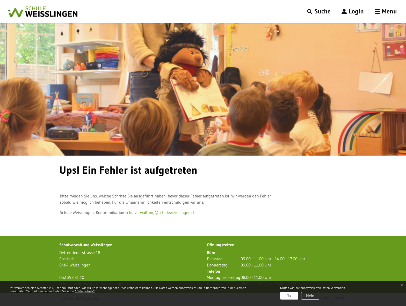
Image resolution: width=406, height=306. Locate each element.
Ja (289, 295)
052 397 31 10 (71, 277)
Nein (310, 295)
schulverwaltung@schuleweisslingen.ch (160, 212)
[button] (319, 11)
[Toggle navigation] (385, 11)
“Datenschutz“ (85, 291)
